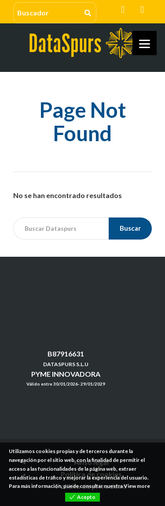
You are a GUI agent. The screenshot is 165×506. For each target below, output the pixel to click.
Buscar (130, 228)
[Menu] (144, 43)
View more (137, 486)
